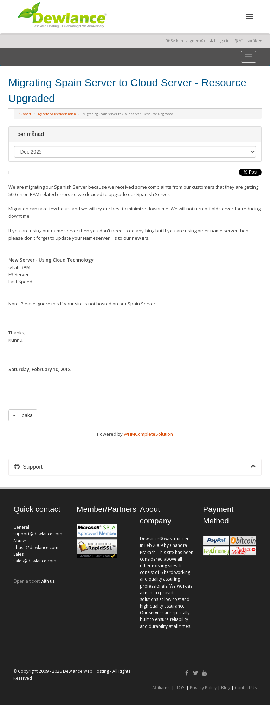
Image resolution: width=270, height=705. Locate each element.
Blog (225, 688)
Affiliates (160, 688)
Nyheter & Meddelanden (57, 113)
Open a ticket (26, 581)
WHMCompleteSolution (148, 434)
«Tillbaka (23, 415)
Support (25, 113)
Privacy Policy (203, 688)
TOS (180, 688)
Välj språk (248, 40)
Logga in (220, 40)
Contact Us (246, 688)
